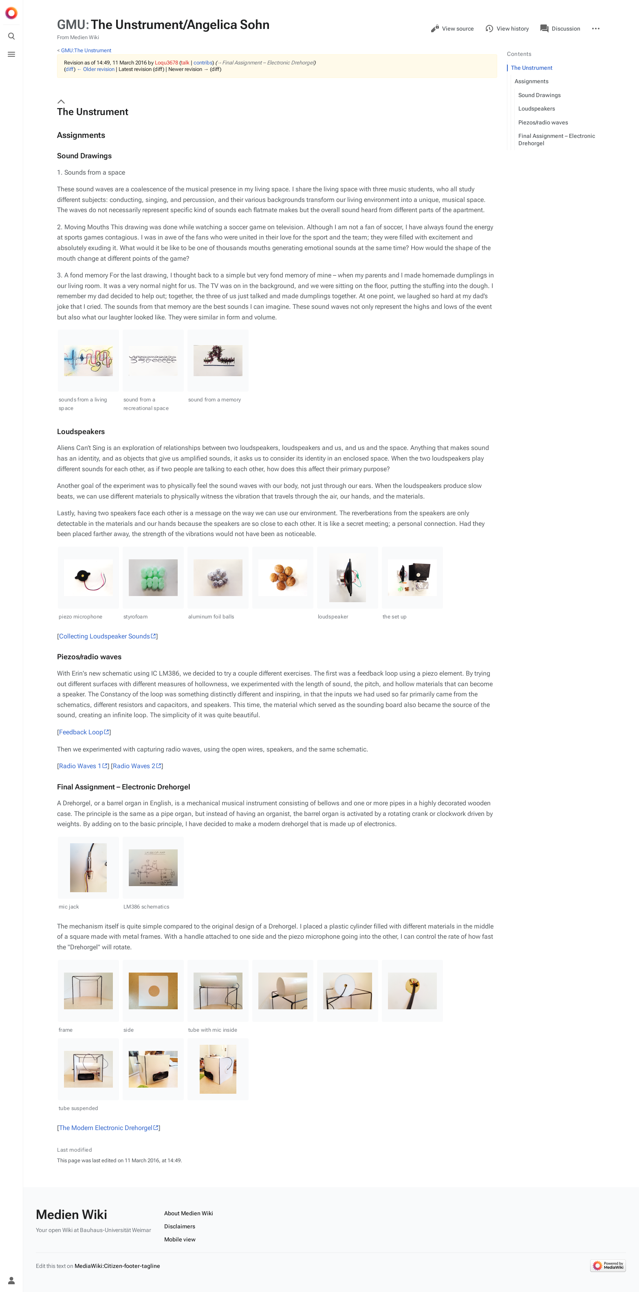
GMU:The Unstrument (86, 50)
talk (185, 63)
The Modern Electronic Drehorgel (105, 1128)
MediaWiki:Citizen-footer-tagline (117, 1266)
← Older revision (96, 69)
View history (507, 28)
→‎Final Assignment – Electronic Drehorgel (265, 63)
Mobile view (180, 1239)
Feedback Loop (81, 732)
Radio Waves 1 (80, 766)
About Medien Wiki (188, 1213)
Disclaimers (179, 1226)
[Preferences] (11, 1262)
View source (452, 28)
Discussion (560, 28)
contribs (203, 63)
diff (70, 69)
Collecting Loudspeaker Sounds (104, 636)
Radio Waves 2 (134, 766)
